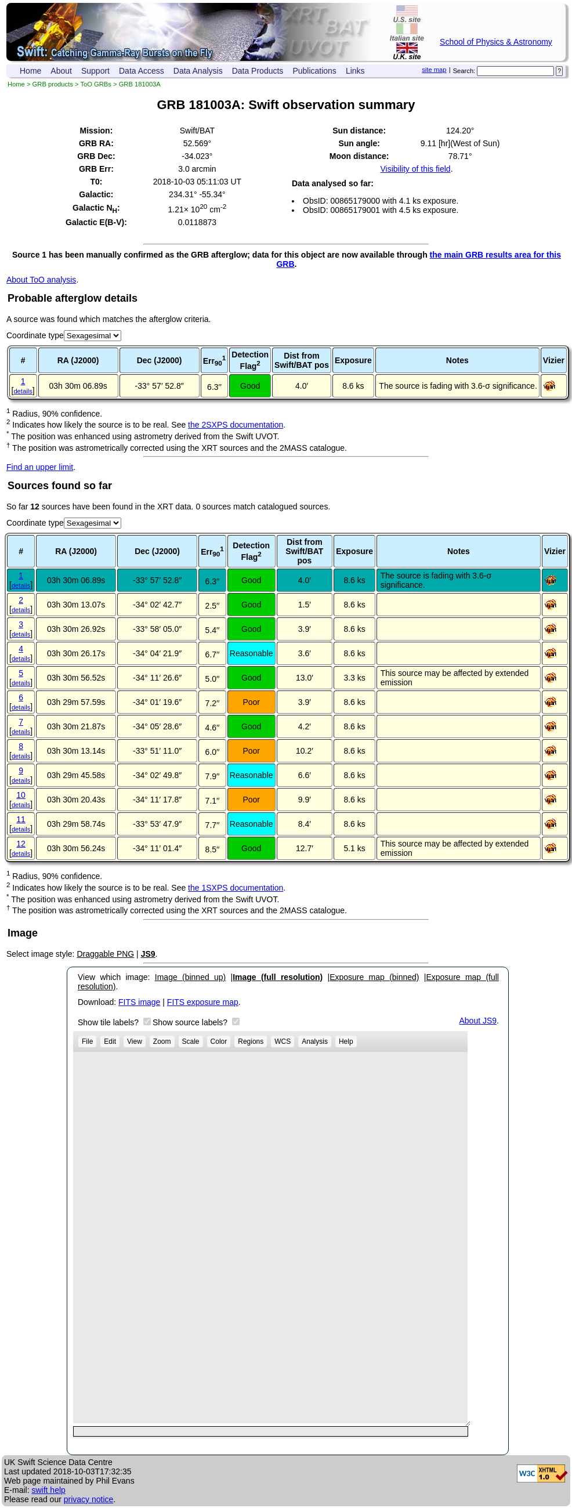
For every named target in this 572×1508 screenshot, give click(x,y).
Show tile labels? (109, 1022)
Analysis (315, 1041)
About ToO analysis (41, 279)
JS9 (148, 954)
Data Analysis (198, 70)
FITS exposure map (202, 1002)
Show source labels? (191, 1022)
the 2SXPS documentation (235, 424)
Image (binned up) (190, 977)
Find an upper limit (39, 467)
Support (95, 70)
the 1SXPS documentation (235, 887)
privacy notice (89, 1499)
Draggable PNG (105, 954)
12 (21, 843)
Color (219, 1041)
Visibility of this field (415, 168)
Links (355, 70)
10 (21, 795)
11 (21, 819)
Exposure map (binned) (374, 977)
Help (346, 1041)
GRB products (52, 84)
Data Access (141, 70)
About (61, 70)
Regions (250, 1041)
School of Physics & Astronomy (496, 41)
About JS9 (478, 1020)
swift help (48, 1490)
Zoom (162, 1041)
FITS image (139, 1002)
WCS (282, 1041)
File (87, 1041)
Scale (191, 1041)
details (22, 391)
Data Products (258, 70)
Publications (314, 70)
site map (434, 69)
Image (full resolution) (278, 977)
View (134, 1041)
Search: (464, 70)
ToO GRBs (95, 84)
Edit (110, 1041)
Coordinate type (35, 335)
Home (30, 70)
